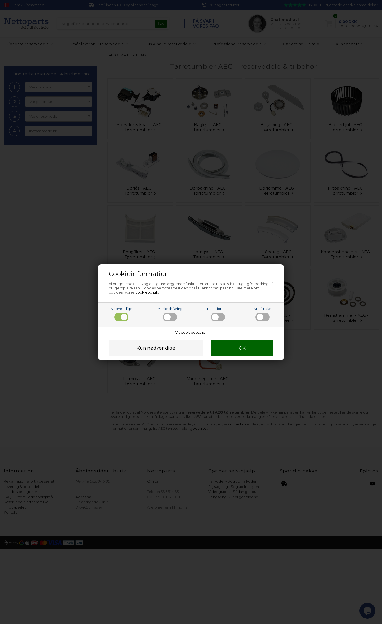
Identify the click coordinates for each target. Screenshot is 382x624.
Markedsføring (170, 314)
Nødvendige (121, 314)
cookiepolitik (146, 292)
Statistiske (262, 314)
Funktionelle (218, 314)
